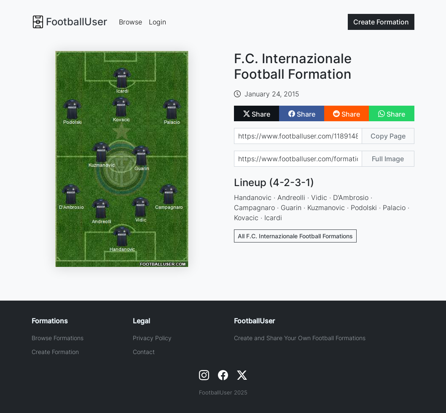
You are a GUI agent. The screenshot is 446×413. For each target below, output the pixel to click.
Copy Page (388, 136)
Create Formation (55, 351)
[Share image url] (298, 159)
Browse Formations (57, 337)
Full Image (388, 159)
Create (381, 22)
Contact (144, 351)
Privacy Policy (152, 337)
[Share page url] (298, 136)
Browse (130, 22)
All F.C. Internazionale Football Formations (295, 236)
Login (157, 22)
